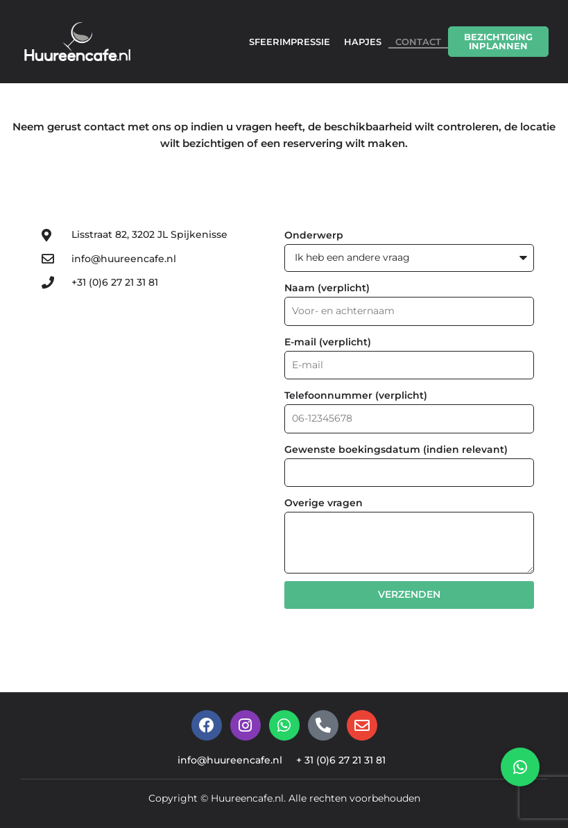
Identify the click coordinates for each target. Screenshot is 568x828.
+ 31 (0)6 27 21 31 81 (345, 763)
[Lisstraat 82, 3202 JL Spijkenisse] (142, 415)
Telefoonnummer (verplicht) (355, 396)
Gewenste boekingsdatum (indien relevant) (396, 451)
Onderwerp (313, 235)
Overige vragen (323, 505)
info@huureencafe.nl (227, 763)
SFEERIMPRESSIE (289, 41)
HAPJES (362, 41)
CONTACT (418, 41)
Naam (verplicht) (327, 288)
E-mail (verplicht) (327, 342)
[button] (520, 767)
